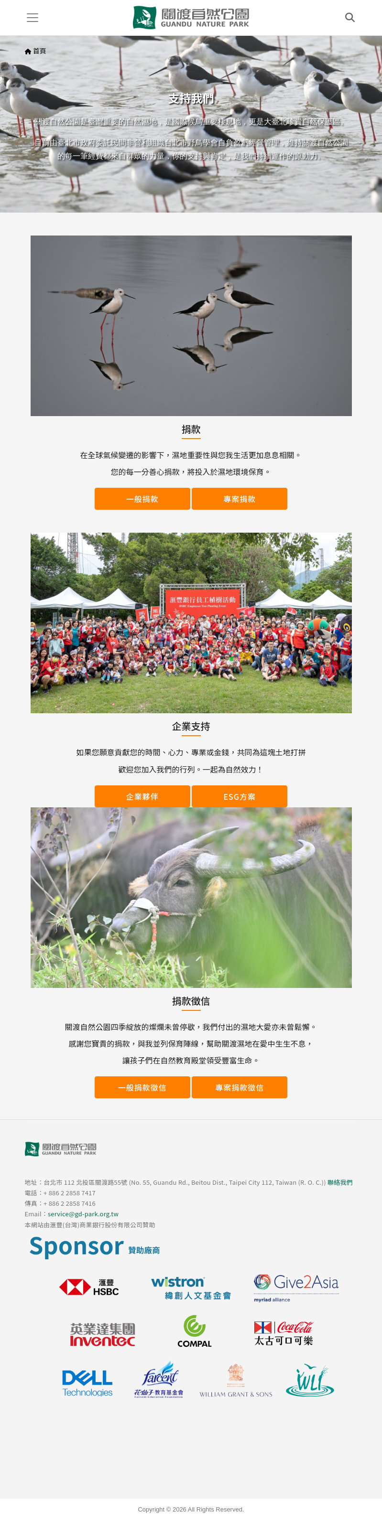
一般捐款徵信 (142, 1087)
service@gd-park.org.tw (83, 1213)
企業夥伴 (142, 796)
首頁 (39, 50)
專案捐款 (239, 498)
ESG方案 (240, 796)
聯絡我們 (340, 1182)
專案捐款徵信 (239, 1087)
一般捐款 (142, 498)
